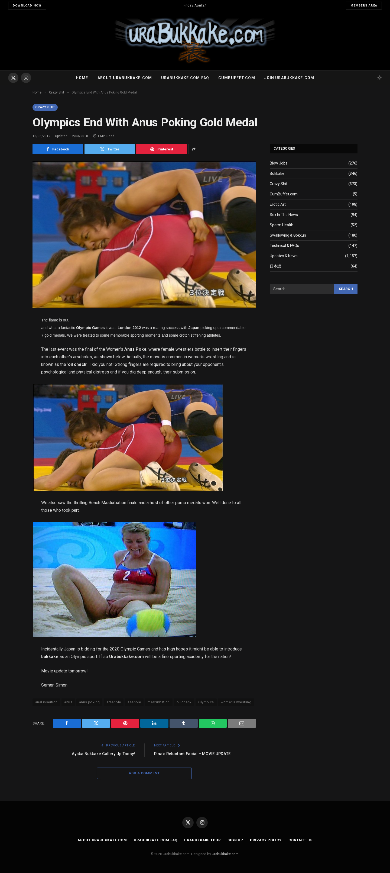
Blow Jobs (278, 163)
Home (82, 78)
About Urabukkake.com (125, 78)
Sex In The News (284, 215)
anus (68, 702)
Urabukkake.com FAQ (185, 78)
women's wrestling (236, 702)
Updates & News (284, 256)
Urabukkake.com (225, 854)
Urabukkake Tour (202, 840)
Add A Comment (144, 773)
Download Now (27, 5)
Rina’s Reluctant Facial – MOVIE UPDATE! (193, 754)
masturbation (159, 702)
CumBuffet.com (284, 194)
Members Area (363, 5)
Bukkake (277, 174)
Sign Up (235, 840)
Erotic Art (278, 204)
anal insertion (46, 702)
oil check (184, 702)
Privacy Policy (266, 840)
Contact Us (301, 840)
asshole (134, 702)
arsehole (113, 702)
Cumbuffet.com (236, 78)
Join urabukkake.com (289, 78)
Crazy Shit (45, 107)
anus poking (89, 702)
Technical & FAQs (284, 246)
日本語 (275, 266)
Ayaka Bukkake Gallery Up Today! (103, 754)
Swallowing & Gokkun (288, 235)
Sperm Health (281, 225)
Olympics (206, 702)
